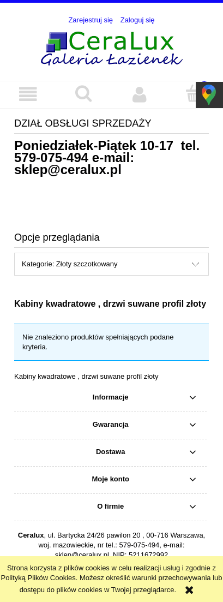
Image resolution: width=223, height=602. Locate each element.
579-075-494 (51, 157)
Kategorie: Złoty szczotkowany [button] (70, 264)
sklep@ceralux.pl (68, 169)
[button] (28, 94)
